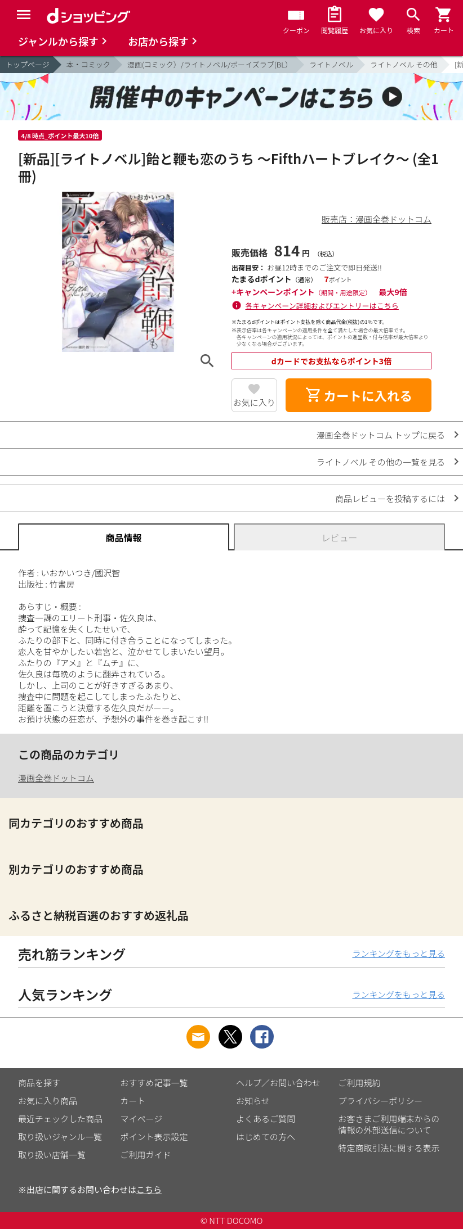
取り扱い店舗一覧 (52, 1154)
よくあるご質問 (265, 1118)
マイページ (142, 1118)
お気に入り (254, 402)
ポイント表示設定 (154, 1136)
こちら (149, 1189)
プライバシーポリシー (381, 1100)
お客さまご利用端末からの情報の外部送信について (389, 1124)
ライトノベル (331, 64)
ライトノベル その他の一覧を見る (381, 462)
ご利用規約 (360, 1082)
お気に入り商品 (47, 1100)
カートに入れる (359, 395)
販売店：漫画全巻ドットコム (376, 219)
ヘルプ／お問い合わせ (278, 1082)
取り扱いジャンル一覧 (60, 1136)
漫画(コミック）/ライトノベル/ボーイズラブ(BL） (209, 64)
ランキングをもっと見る (398, 953)
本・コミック (88, 64)
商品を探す (39, 1082)
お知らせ (253, 1100)
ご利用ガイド (146, 1154)
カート (133, 1100)
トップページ (28, 64)
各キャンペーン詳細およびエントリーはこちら (322, 305)
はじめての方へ (265, 1136)
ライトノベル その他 (404, 64)
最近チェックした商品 (60, 1118)
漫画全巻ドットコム (56, 778)
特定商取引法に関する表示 (389, 1148)
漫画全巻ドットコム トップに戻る (381, 435)
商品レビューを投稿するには (390, 498)
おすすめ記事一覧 (154, 1082)
